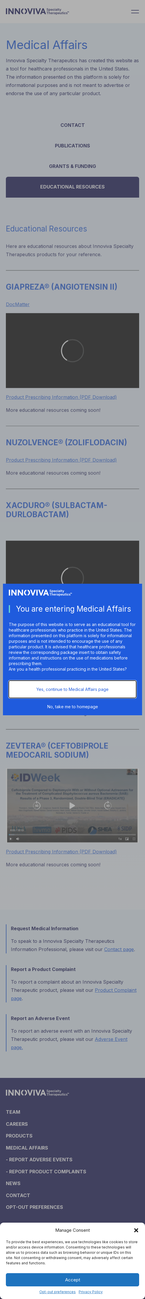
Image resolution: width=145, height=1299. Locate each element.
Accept (72, 1280)
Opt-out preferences (57, 1292)
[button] (136, 1230)
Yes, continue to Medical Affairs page (72, 689)
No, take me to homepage (72, 706)
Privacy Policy (91, 1292)
